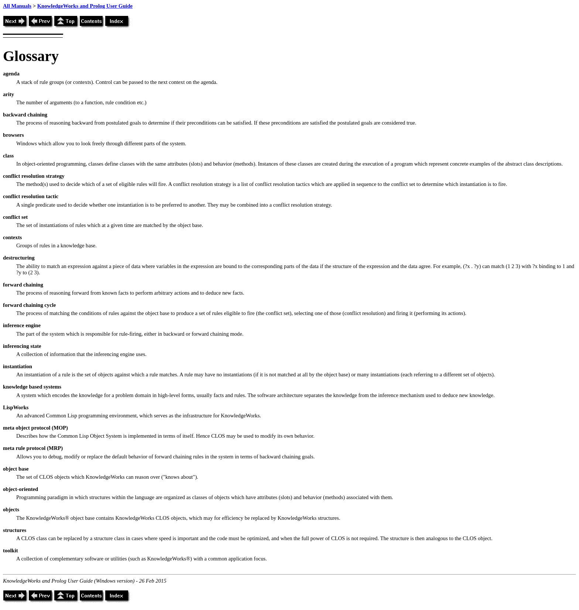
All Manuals (17, 6)
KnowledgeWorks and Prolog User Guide (85, 6)
